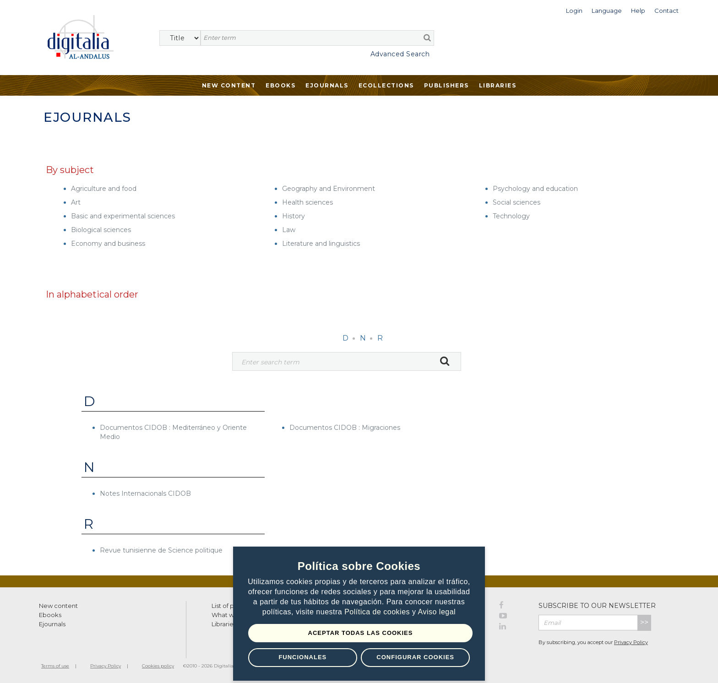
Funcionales (302, 657)
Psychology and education (535, 188)
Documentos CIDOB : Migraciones (344, 427)
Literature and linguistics (321, 243)
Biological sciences (101, 230)
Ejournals (326, 85)
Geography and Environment (328, 188)
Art (76, 202)
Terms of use (55, 666)
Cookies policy (158, 666)
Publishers (446, 85)
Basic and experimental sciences (123, 216)
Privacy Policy (631, 642)
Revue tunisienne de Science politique (161, 550)
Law (288, 230)
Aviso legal (437, 612)
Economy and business (108, 243)
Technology (511, 216)
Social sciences (516, 202)
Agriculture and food (103, 188)
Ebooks (280, 85)
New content (58, 605)
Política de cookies (378, 612)
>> (644, 622)
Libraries (498, 85)
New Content (229, 85)
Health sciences (307, 202)
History (293, 216)
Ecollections (386, 85)
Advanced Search (400, 54)
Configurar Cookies (415, 657)
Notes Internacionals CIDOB (145, 493)
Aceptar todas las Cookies (360, 632)
